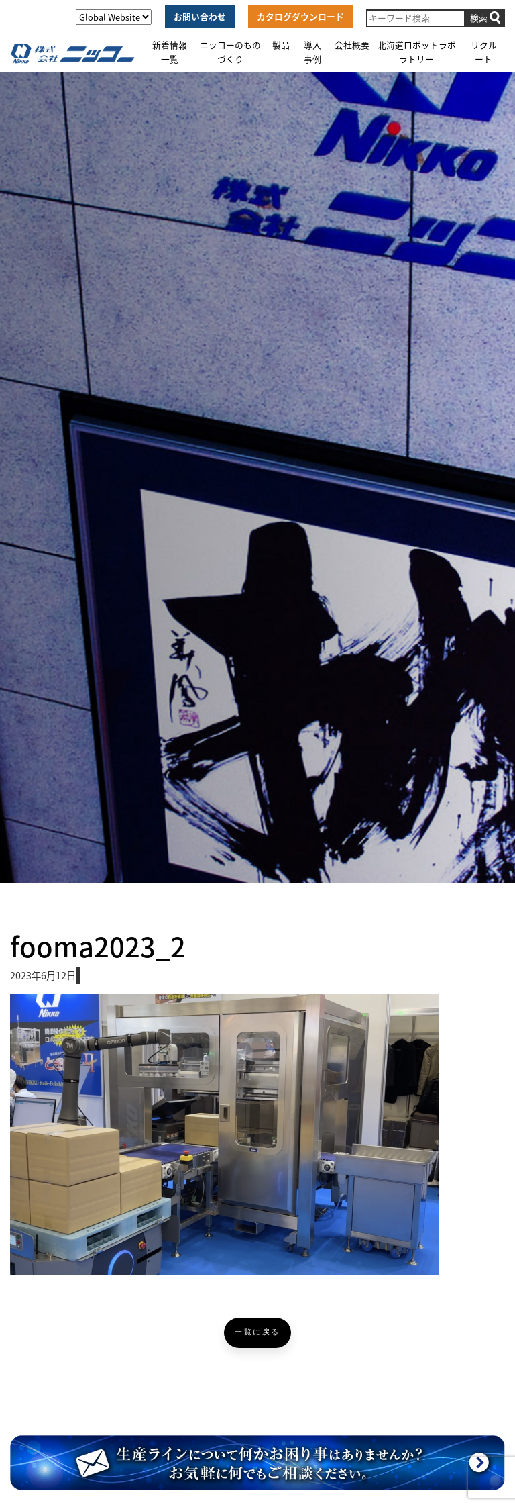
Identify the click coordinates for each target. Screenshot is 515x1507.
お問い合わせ (200, 16)
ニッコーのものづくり (230, 51)
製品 (281, 44)
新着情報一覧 (169, 51)
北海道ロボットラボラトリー (417, 51)
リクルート (484, 51)
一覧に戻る (257, 1332)
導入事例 (312, 51)
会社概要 (352, 44)
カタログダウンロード (300, 16)
